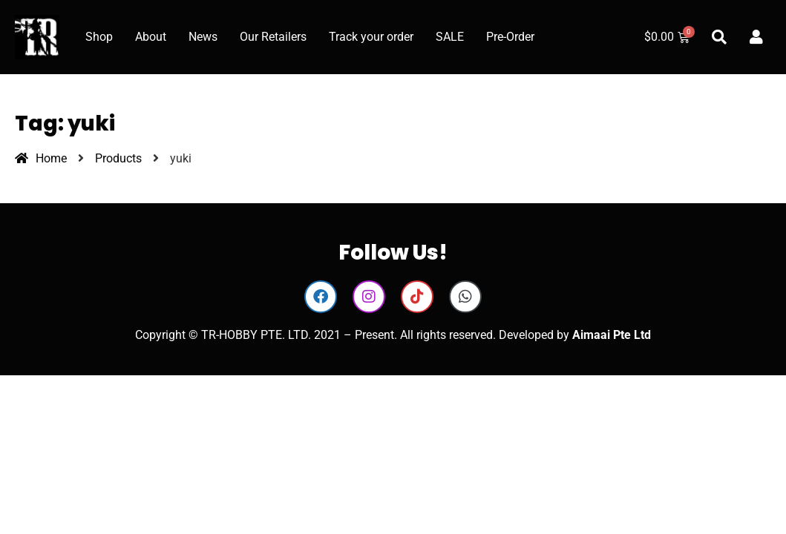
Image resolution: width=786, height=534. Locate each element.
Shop (99, 37)
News (203, 37)
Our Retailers (273, 37)
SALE (450, 37)
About (150, 37)
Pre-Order (510, 37)
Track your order (371, 37)
